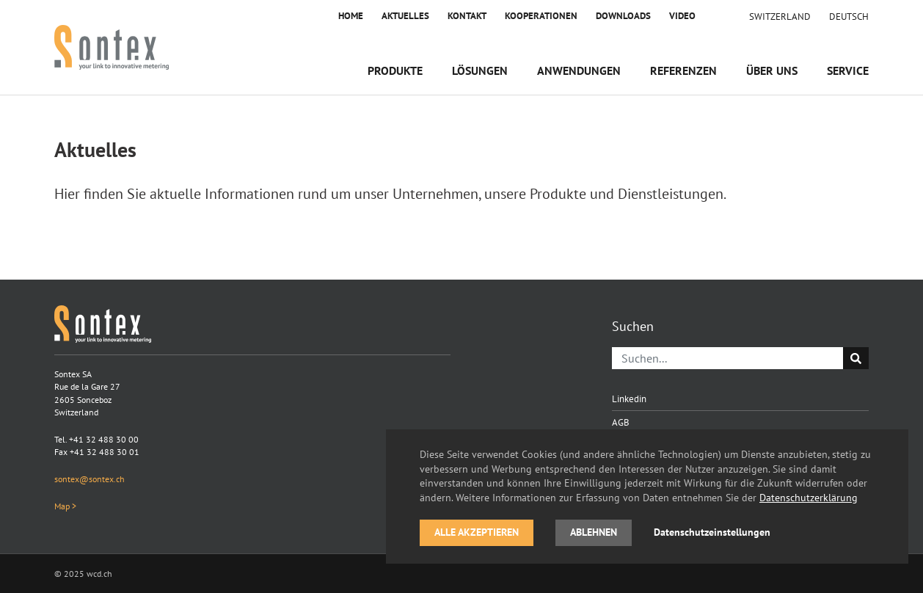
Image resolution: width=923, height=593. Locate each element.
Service (848, 70)
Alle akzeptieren (476, 532)
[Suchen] (728, 358)
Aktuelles (405, 16)
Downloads (623, 16)
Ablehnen (593, 532)
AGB (621, 422)
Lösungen (480, 70)
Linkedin (629, 398)
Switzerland (780, 16)
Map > (65, 506)
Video (682, 16)
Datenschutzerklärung (808, 497)
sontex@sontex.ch (89, 478)
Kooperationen (541, 16)
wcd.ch (99, 573)
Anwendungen (579, 70)
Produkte (395, 70)
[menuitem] (849, 16)
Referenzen (683, 70)
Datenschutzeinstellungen (712, 532)
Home (350, 16)
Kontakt (467, 16)
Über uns (772, 70)
